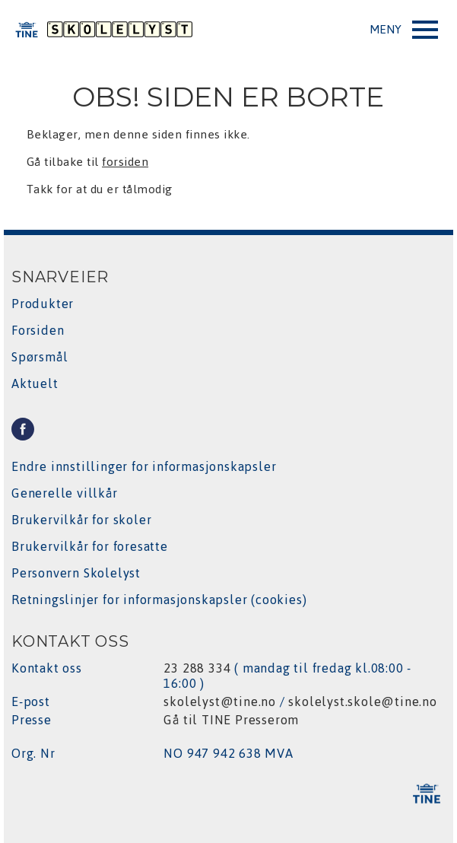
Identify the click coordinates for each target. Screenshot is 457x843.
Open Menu (404, 33)
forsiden (125, 161)
